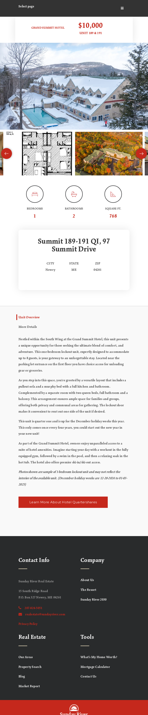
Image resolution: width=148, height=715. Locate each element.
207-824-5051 (30, 608)
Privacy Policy (28, 624)
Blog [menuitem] (21, 676)
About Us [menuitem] (87, 580)
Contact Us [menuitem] (88, 676)
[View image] (39, 153)
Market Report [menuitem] (29, 686)
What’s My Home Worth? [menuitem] (99, 657)
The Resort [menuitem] (88, 590)
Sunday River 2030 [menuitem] (93, 599)
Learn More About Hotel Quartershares (63, 502)
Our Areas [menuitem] (25, 657)
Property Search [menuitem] (30, 667)
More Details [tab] (27, 327)
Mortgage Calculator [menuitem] (95, 667)
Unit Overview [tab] (29, 317)
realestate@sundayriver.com (41, 614)
